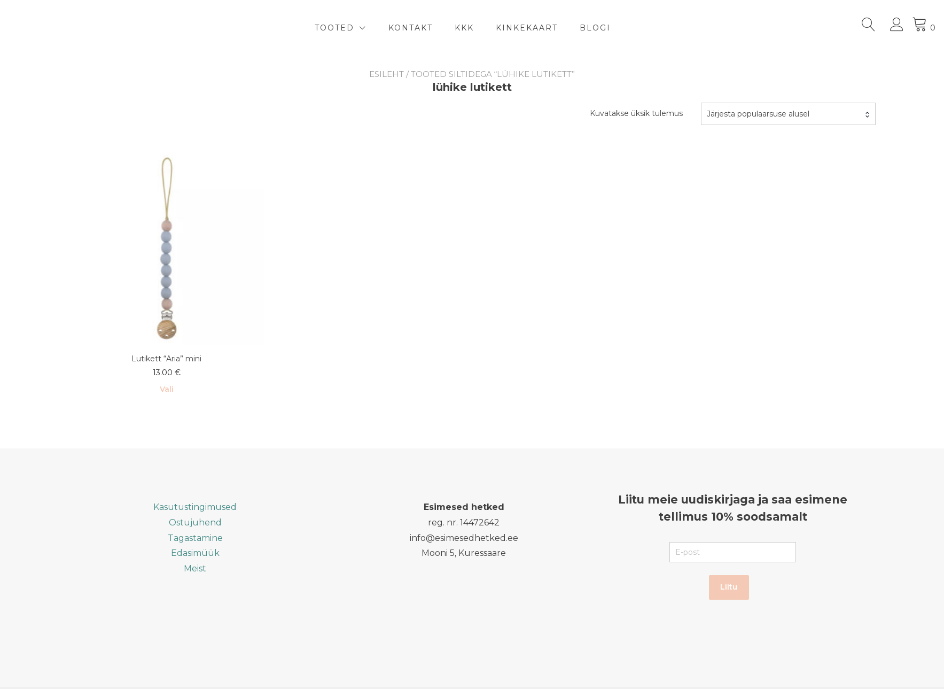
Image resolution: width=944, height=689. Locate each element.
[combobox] (788, 114)
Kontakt (410, 28)
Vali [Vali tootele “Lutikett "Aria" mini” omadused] (167, 389)
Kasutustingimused (195, 507)
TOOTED (334, 28)
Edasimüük (195, 553)
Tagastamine (195, 538)
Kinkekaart (527, 28)
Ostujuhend (195, 522)
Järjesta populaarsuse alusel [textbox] (758, 114)
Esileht (386, 74)
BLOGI (595, 28)
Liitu (728, 587)
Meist (195, 568)
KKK (464, 28)
